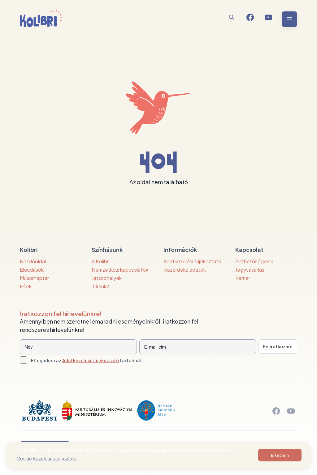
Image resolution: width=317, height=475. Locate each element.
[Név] (78, 346)
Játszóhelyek (107, 278)
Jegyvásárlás (249, 269)
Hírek (26, 286)
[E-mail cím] (197, 346)
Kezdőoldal (33, 261)
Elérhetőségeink (254, 261)
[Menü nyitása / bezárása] (288, 19)
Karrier (242, 278)
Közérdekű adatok (184, 269)
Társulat (101, 286)
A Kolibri (101, 261)
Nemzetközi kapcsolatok (120, 269)
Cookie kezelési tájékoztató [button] (46, 458)
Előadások (32, 269)
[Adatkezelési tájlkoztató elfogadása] (23, 360)
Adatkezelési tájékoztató (192, 261)
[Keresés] (231, 17)
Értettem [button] (280, 455)
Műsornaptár (34, 278)
